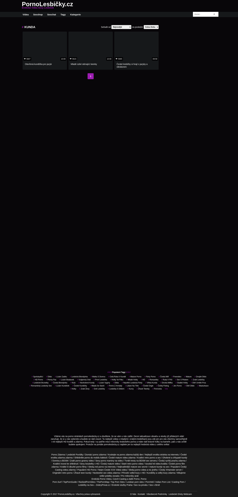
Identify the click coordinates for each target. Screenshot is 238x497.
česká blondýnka (59, 383)
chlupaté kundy (180, 457)
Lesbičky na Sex (86, 485)
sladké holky (182, 383)
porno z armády (114, 386)
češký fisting (162, 386)
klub (72, 383)
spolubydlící (37, 377)
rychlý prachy (171, 460)
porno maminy (107, 460)
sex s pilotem (181, 380)
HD (143, 380)
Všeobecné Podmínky (156, 494)
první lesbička (100, 380)
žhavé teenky (143, 389)
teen (83, 473)
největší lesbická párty (132, 383)
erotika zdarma (58, 457)
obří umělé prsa (198, 383)
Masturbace (203, 386)
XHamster (170, 470)
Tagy (63, 14)
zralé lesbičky (197, 380)
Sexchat (51, 14)
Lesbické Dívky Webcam (180, 494)
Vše (166, 389)
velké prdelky (106, 476)
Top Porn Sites (118, 482)
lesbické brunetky (40, 383)
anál (136, 476)
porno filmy (81, 467)
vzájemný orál (84, 380)
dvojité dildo (200, 377)
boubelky (89, 464)
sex (105, 473)
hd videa (157, 464)
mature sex (136, 467)
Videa (26, 14)
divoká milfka (166, 383)
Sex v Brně (154, 485)
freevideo (176, 377)
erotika (156, 454)
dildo (49, 377)
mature (118, 457)
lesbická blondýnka (79, 377)
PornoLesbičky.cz (47, 6)
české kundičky (79, 386)
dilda (116, 383)
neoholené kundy (86, 383)
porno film (180, 464)
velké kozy (135, 473)
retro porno (150, 457)
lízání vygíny (104, 383)
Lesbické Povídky (75, 454)
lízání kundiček (62, 386)
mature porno (135, 377)
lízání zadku (61, 377)
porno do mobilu (92, 457)
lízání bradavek (66, 380)
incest (63, 464)
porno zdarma (126, 454)
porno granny (81, 460)
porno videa (140, 470)
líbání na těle (132, 386)
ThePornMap (103, 482)
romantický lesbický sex (40, 386)
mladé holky (132, 380)
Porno (136, 479)
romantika (153, 380)
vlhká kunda (151, 383)
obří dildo (189, 386)
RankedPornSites (87, 482)
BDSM (65, 460)
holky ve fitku (116, 380)
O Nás (133, 494)
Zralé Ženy (84, 389)
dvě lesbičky (98, 389)
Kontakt (141, 494)
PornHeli (150, 482)
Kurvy (130, 389)
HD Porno (38, 380)
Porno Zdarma (58, 454)
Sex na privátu (141, 485)
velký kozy (163, 473)
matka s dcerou (98, 377)
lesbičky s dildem (116, 389)
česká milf (164, 377)
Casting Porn (178, 482)
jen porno (177, 386)
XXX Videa (116, 470)
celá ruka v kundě (117, 377)
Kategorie (75, 14)
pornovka (157, 389)
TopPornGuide (70, 482)
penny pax (51, 380)
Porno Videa (106, 479)
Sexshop (38, 14)
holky (73, 389)
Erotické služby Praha (122, 485)
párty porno (150, 377)
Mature (188, 377)
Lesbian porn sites (135, 482)
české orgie (147, 386)
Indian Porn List (162, 482)
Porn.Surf (57, 482)
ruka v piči (166, 380)
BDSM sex (144, 460)
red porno (99, 467)
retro (64, 473)
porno (95, 454)
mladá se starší (97, 386)
